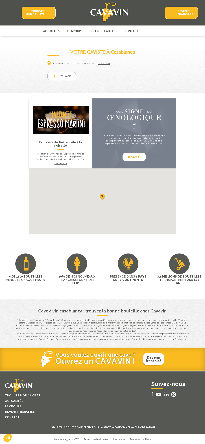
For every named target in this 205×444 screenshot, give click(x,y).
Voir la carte (104, 63)
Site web (61, 76)
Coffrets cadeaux (103, 31)
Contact (131, 31)
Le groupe (74, 31)
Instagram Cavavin (162, 31)
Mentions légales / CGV (66, 439)
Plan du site (119, 439)
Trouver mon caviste (35, 13)
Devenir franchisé (185, 13)
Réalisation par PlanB (140, 439)
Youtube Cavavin (150, 31)
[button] (7, 438)
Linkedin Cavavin (157, 31)
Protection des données (96, 439)
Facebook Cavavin (145, 31)
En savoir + (134, 157)
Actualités (51, 31)
